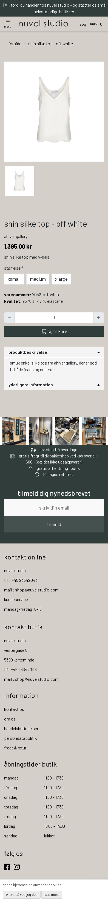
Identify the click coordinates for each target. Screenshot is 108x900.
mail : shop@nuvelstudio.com (31, 589)
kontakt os (14, 709)
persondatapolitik (20, 738)
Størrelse (14, 267)
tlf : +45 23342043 (21, 580)
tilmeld (54, 524)
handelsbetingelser (21, 728)
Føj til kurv (54, 331)
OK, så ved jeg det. (23, 894)
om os (10, 718)
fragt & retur (15, 747)
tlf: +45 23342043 (20, 669)
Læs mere (51, 894)
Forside (14, 43)
